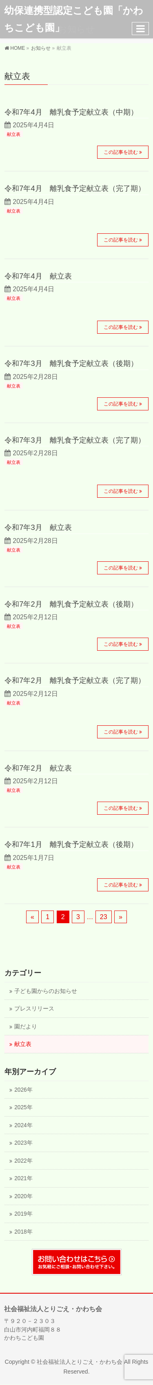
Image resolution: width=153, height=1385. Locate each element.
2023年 (23, 1143)
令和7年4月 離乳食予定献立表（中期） (70, 112)
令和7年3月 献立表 (37, 527)
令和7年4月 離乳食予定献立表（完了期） (74, 188)
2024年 (23, 1125)
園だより (25, 1027)
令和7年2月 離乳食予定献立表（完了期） (74, 680)
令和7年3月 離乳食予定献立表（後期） (70, 363)
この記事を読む (121, 152)
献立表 (13, 134)
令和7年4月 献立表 (37, 276)
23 (103, 916)
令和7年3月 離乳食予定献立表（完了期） (74, 440)
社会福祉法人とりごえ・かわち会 (79, 1361)
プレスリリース (34, 1009)
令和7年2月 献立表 (37, 768)
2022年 (23, 1161)
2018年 (23, 1232)
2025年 (23, 1107)
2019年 (23, 1214)
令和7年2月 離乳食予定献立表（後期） (70, 604)
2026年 (23, 1090)
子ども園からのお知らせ (45, 991)
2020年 (23, 1196)
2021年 (23, 1178)
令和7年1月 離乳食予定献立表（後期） (70, 844)
